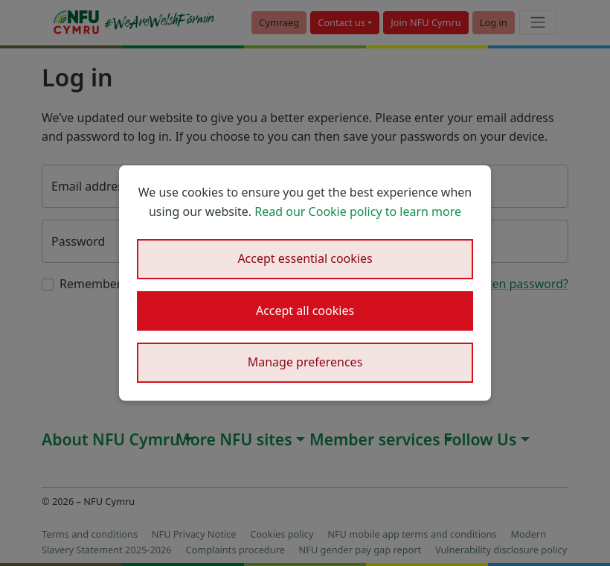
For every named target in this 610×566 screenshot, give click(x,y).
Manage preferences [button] (305, 362)
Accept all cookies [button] (305, 310)
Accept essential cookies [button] (304, 258)
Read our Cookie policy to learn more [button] (357, 211)
